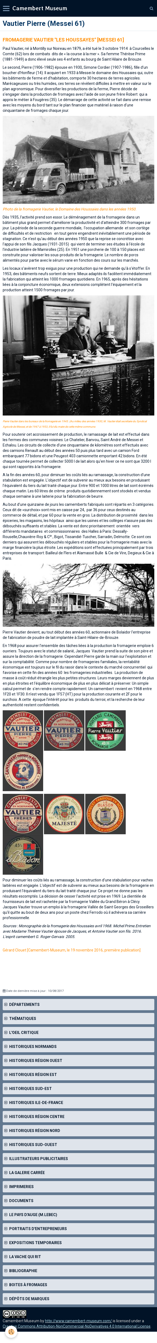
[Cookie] (11, 1332)
